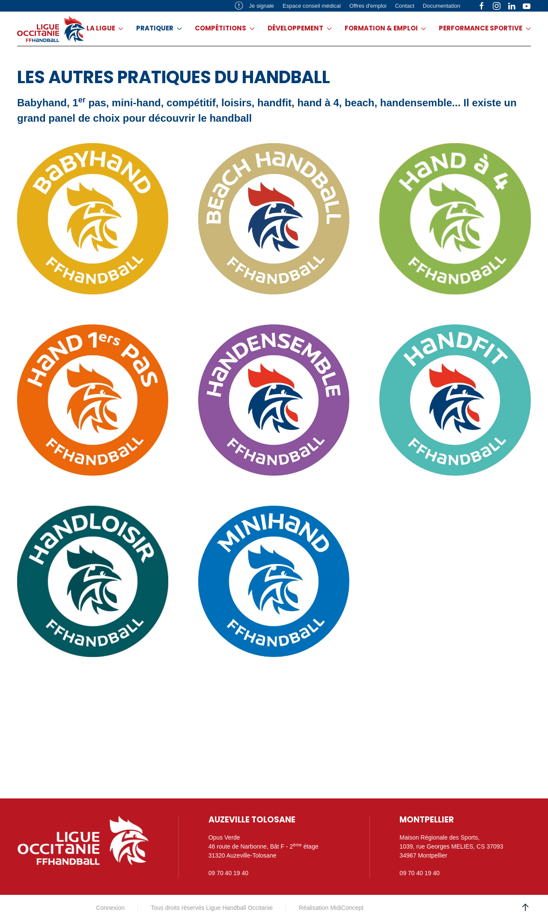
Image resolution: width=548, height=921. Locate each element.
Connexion (110, 907)
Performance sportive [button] (485, 28)
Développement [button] (300, 28)
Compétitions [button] (225, 28)
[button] (525, 907)
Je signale (254, 5)
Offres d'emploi (368, 6)
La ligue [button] (105, 28)
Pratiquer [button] (159, 28)
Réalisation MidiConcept (331, 907)
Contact (404, 6)
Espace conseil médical (312, 6)
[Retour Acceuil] (51, 29)
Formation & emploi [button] (385, 28)
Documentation (441, 6)
